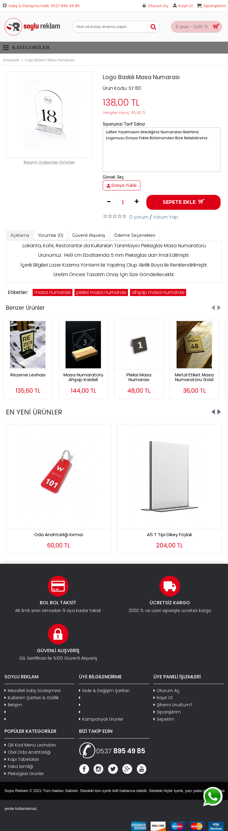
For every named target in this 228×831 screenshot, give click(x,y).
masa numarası (52, 292)
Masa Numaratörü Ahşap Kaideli (86, 377)
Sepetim (163, 719)
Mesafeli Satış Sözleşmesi (32, 691)
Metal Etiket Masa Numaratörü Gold (197, 377)
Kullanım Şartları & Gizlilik (31, 698)
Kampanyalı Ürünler (101, 719)
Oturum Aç (166, 691)
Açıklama (19, 235)
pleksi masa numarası (101, 292)
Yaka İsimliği (18, 766)
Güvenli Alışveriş (88, 235)
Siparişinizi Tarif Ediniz (124, 124)
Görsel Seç (113, 177)
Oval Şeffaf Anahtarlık (170, 534)
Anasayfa (11, 60)
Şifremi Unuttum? (172, 705)
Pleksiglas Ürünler (24, 774)
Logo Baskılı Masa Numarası (50, 60)
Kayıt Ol (162, 698)
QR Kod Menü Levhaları (30, 745)
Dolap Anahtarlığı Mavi (58, 534)
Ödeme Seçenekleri (134, 235)
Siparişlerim (167, 712)
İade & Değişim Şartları (104, 691)
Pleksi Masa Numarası (141, 377)
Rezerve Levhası (30, 375)
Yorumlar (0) (50, 235)
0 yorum (138, 217)
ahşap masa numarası (158, 292)
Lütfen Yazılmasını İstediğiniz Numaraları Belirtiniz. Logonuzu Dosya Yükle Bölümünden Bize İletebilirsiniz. (162, 149)
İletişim (13, 705)
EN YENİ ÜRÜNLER (34, 412)
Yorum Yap (165, 217)
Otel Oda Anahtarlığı (27, 752)
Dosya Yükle (122, 185)
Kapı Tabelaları (21, 759)
